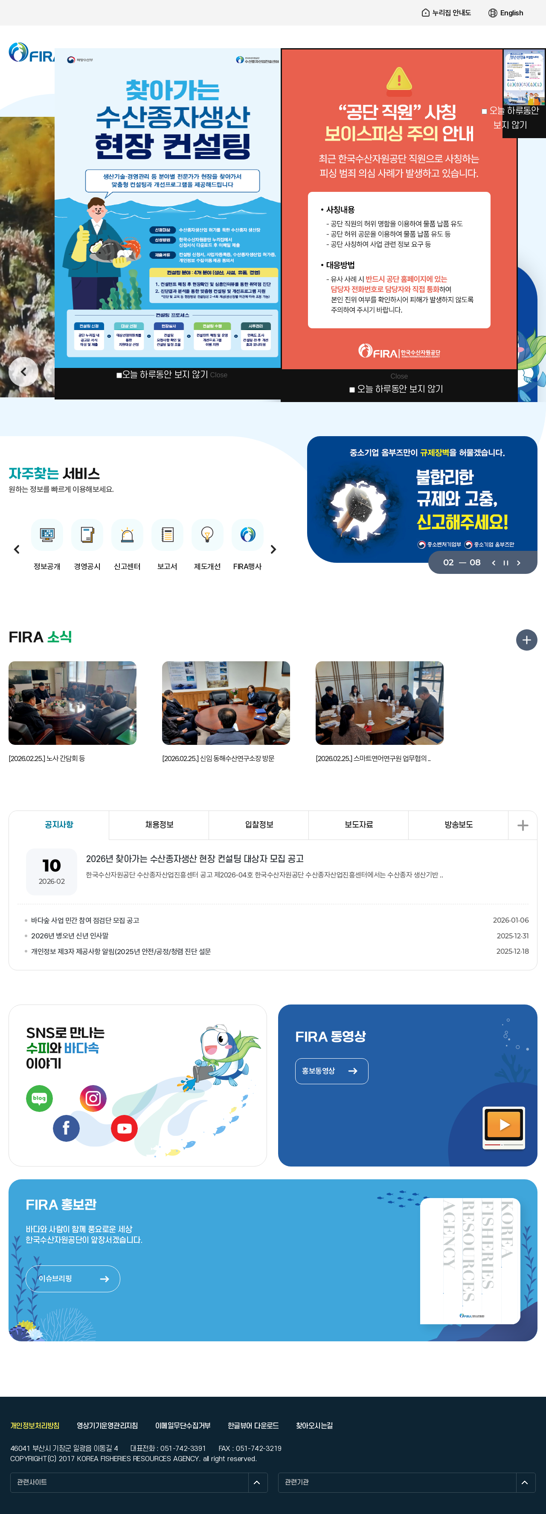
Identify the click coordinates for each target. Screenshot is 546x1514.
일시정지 (505, 562)
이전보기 (493, 562)
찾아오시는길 (314, 1426)
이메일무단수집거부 (183, 1426)
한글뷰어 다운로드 (253, 1426)
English (511, 13)
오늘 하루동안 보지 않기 (165, 375)
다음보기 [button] (273, 549)
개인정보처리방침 (35, 1426)
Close (219, 375)
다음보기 (518, 562)
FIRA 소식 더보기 (526, 640)
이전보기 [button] (23, 372)
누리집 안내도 (452, 13)
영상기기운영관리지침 (107, 1426)
